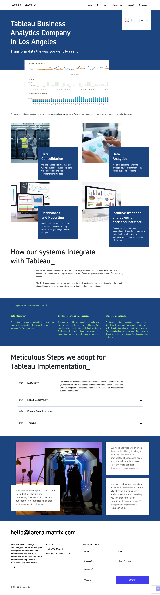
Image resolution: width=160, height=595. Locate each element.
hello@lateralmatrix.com (43, 532)
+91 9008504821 (54, 549)
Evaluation (29, 382)
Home (89, 5)
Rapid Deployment (33, 400)
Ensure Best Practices (35, 411)
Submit (133, 580)
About (131, 5)
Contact (143, 5)
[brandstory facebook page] (11, 567)
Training (27, 423)
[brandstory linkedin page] (15, 567)
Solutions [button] (117, 5)
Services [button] (101, 5)
